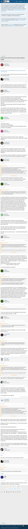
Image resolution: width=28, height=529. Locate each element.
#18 (26, 453)
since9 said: (3, 467)
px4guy (5, 183)
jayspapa (6, 214)
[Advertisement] (14, 42)
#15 (26, 363)
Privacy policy (14, 525)
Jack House (6, 78)
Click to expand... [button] (14, 175)
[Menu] (1, 1)
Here (2, 455)
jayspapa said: (3, 242)
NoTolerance (6, 142)
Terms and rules (8, 525)
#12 (26, 304)
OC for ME (6, 358)
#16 (26, 385)
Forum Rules (11, 24)
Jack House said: (4, 189)
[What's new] (24, 1)
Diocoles (6, 117)
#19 (26, 465)
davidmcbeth (7, 334)
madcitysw (3, 61)
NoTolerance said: (4, 276)
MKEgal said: (3, 307)
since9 (5, 448)
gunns (5, 381)
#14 (26, 338)
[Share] (25, 68)
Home (21, 525)
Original (2, 473)
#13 (26, 321)
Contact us (3, 525)
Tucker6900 (6, 399)
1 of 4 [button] (11, 486)
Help (18, 525)
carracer (6, 130)
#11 (26, 274)
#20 (26, 480)
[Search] (26, 1)
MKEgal (5, 90)
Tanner (5, 236)
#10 (26, 240)
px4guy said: (3, 323)
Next (14, 486)
